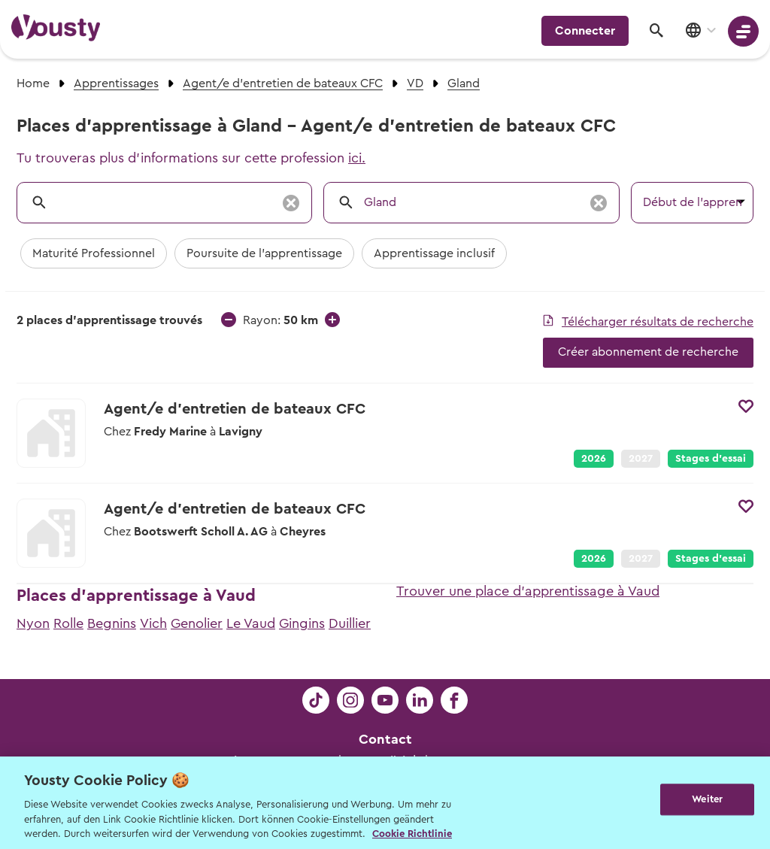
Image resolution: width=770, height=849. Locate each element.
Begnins (111, 623)
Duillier (350, 623)
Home (33, 83)
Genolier (197, 623)
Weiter (707, 801)
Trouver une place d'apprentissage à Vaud (527, 591)
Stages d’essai (710, 458)
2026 (593, 458)
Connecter (585, 31)
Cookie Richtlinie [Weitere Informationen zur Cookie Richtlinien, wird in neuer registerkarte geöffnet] (412, 833)
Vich (153, 623)
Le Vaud (250, 623)
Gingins (302, 623)
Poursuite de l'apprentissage (264, 253)
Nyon (33, 623)
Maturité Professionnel (93, 253)
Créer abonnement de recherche (648, 352)
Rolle (68, 623)
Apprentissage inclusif (434, 253)
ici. (356, 158)
